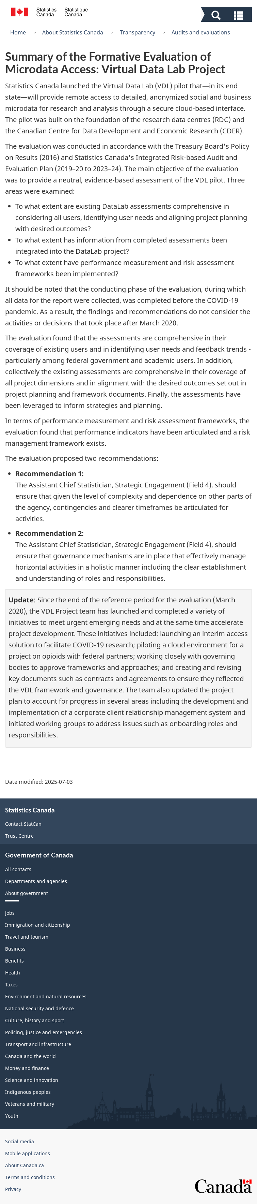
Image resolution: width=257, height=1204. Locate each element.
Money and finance (27, 1068)
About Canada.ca (24, 1165)
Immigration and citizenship (37, 925)
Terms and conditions (30, 1177)
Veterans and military (29, 1104)
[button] (227, 15)
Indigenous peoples (28, 1092)
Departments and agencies (36, 881)
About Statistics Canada (72, 32)
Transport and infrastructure (38, 1044)
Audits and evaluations (201, 32)
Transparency (137, 32)
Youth (11, 1116)
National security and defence (39, 1008)
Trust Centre (19, 836)
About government (26, 893)
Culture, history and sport (34, 1020)
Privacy (13, 1189)
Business (15, 948)
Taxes (11, 984)
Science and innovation (31, 1080)
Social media (19, 1141)
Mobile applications (27, 1153)
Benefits (14, 960)
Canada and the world (30, 1056)
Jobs (10, 913)
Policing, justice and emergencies (43, 1032)
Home (18, 32)
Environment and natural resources (45, 996)
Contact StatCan (23, 824)
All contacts (18, 869)
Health (12, 972)
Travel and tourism (26, 937)
